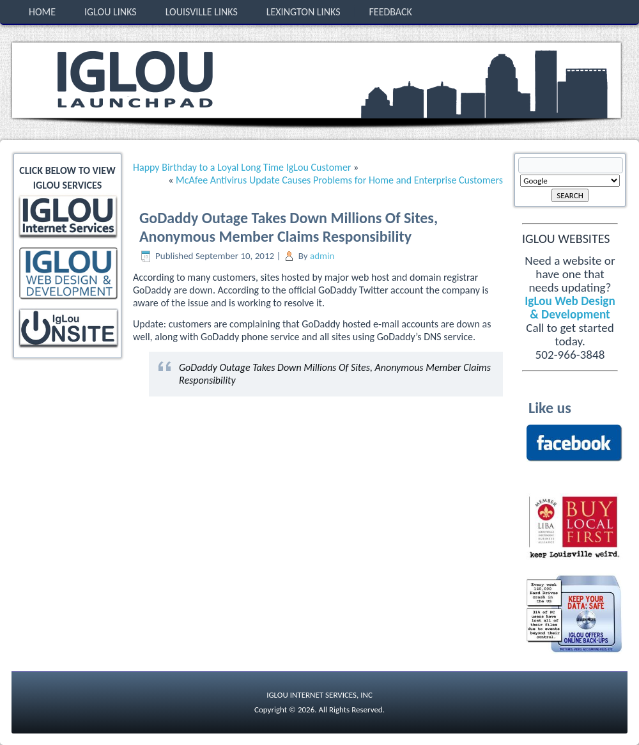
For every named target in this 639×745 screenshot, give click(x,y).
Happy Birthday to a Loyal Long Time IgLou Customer (242, 167)
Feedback (390, 12)
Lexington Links (303, 12)
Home (42, 12)
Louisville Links (202, 12)
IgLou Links (110, 12)
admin (322, 256)
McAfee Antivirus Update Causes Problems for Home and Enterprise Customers (339, 180)
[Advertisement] (69, 408)
